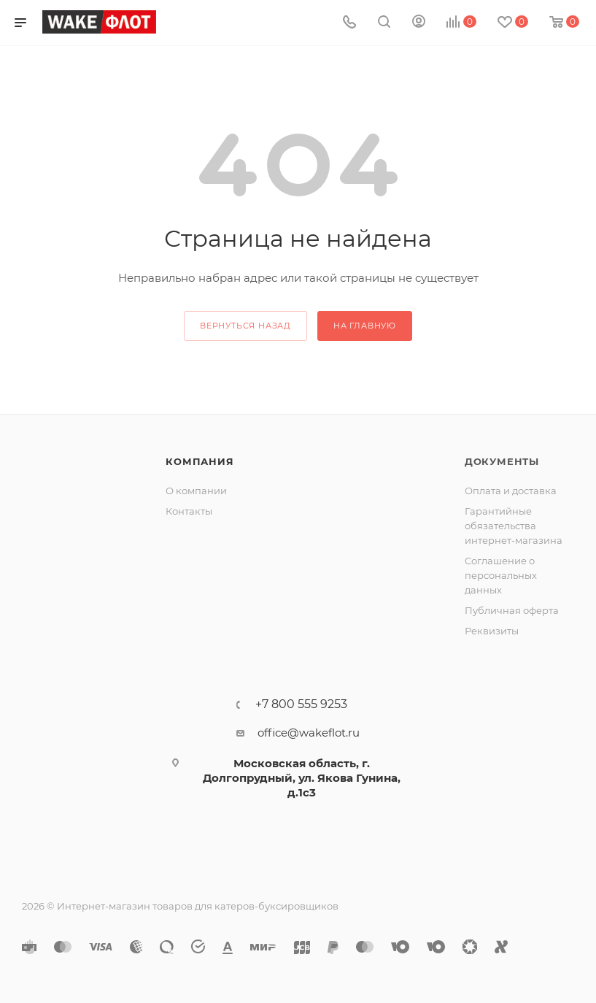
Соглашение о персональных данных (501, 575)
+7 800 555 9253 (301, 704)
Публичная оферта (512, 610)
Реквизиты (492, 631)
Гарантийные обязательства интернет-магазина (513, 525)
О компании (196, 490)
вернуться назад (245, 325)
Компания (199, 461)
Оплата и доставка (511, 490)
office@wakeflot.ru (309, 732)
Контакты (189, 511)
